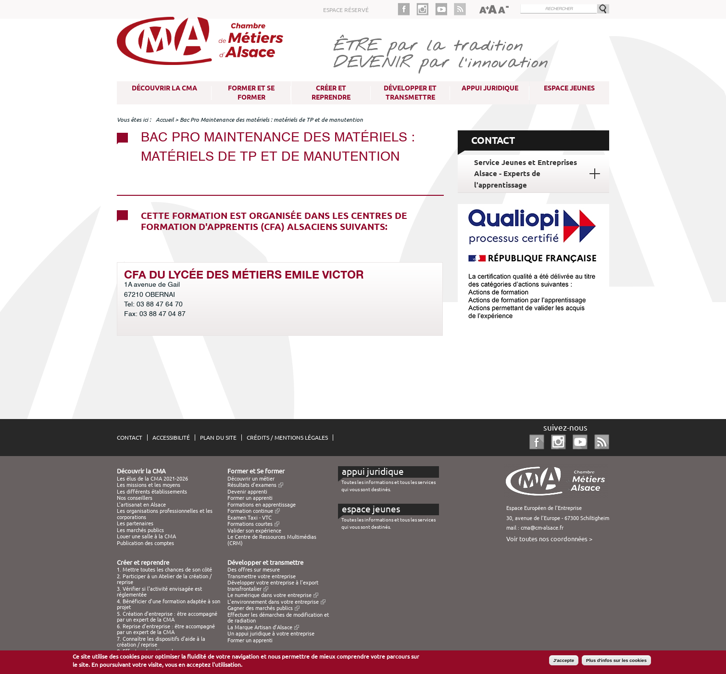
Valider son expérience (254, 531)
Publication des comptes (145, 543)
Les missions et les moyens (148, 485)
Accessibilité (171, 437)
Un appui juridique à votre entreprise (270, 633)
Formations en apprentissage (261, 505)
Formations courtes (250, 524)
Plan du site (218, 437)
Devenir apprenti (247, 492)
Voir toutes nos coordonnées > (549, 538)
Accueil (165, 119)
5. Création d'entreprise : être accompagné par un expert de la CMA (167, 617)
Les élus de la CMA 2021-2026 (152, 479)
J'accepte (563, 660)
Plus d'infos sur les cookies (616, 660)
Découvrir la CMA (164, 88)
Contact (129, 437)
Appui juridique (490, 88)
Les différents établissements (152, 492)
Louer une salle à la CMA (146, 536)
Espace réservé (346, 10)
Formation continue (250, 511)
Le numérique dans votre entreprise (269, 595)
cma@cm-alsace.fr (542, 528)
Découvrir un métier (251, 479)
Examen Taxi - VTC (249, 518)
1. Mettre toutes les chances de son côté (164, 569)
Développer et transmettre (410, 92)
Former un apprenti (250, 498)
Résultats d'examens (251, 485)
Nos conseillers (134, 498)
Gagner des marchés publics (260, 608)
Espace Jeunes (569, 88)
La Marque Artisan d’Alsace (259, 627)
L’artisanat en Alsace (141, 505)
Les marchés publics (140, 530)
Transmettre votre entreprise (261, 576)
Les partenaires (135, 523)
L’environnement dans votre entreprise (273, 602)
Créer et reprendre (331, 92)
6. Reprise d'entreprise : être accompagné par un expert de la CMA (166, 629)
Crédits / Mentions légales (287, 437)
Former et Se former (251, 92)
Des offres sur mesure (253, 569)
